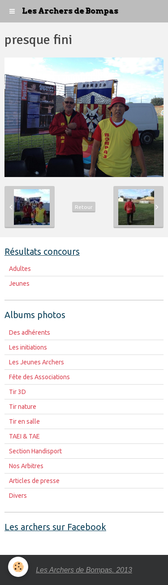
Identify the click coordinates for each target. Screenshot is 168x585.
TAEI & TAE (24, 436)
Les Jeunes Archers (36, 362)
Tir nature (22, 406)
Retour (84, 207)
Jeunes (19, 283)
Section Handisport (35, 451)
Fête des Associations (39, 377)
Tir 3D (17, 391)
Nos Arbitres (26, 466)
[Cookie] (18, 567)
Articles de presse (34, 480)
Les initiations (28, 347)
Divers (18, 495)
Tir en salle (24, 421)
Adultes (20, 268)
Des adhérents (29, 332)
